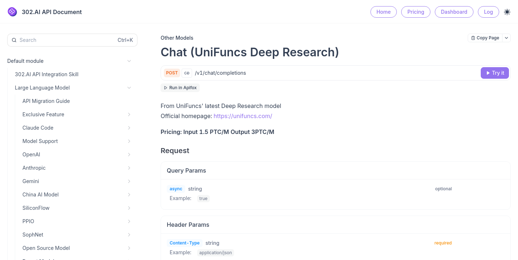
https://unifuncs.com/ (243, 116)
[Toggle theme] (507, 12)
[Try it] (495, 73)
